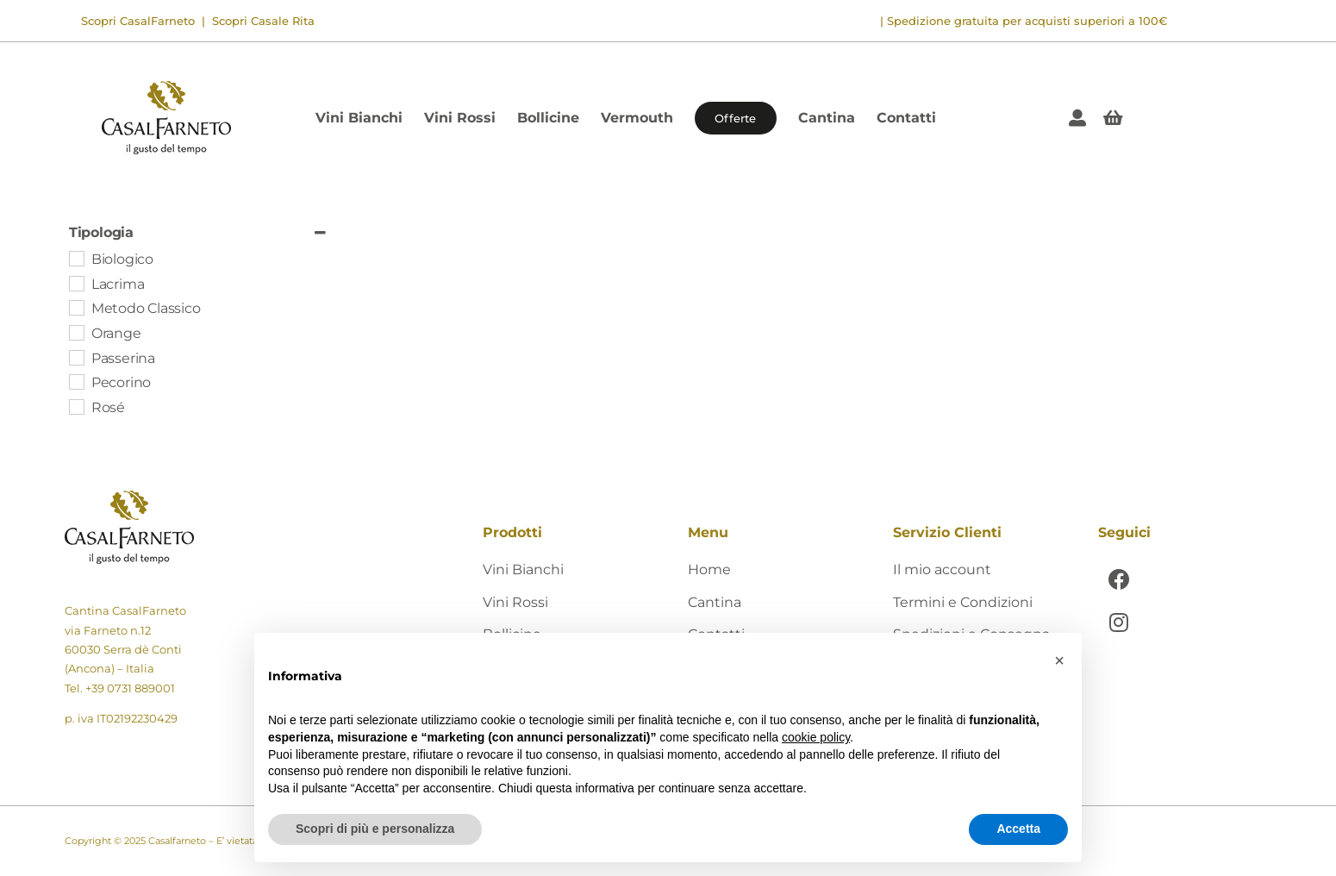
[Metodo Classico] (76, 307)
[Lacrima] (76, 283)
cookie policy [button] (816, 737)
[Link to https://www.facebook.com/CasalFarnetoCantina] (1119, 579)
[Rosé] (76, 406)
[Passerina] (76, 357)
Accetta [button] (1018, 828)
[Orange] (76, 332)
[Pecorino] (76, 381)
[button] (1059, 660)
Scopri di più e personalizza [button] (375, 828)
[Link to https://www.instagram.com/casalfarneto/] (1119, 622)
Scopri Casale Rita (262, 21)
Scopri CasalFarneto (138, 21)
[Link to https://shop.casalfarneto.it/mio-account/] (1077, 118)
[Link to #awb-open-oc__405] (1113, 118)
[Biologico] (76, 258)
